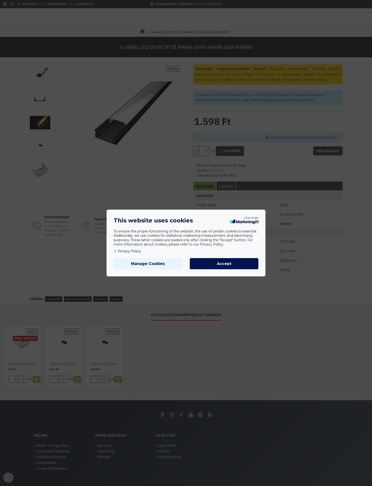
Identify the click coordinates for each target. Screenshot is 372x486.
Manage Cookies (148, 263)
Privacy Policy (127, 251)
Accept (224, 263)
